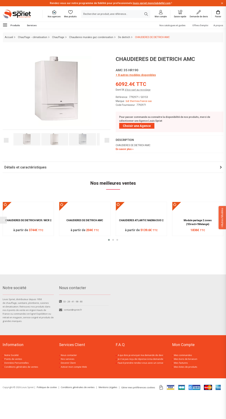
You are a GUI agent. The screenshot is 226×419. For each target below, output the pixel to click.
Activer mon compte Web (74, 389)
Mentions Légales (108, 409)
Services (32, 25)
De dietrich (124, 37)
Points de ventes (13, 381)
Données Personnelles (16, 385)
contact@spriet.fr (70, 332)
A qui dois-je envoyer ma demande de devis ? (142, 377)
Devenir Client (68, 385)
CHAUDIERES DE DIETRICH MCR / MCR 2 (28, 261)
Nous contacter (69, 377)
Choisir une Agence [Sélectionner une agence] (137, 126)
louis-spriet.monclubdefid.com (152, 3)
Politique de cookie (47, 409)
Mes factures (181, 385)
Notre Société (11, 377)
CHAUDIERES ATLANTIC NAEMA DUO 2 (141, 261)
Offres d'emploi (200, 25)
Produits (11, 25)
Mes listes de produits (185, 389)
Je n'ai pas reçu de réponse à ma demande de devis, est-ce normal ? (154, 381)
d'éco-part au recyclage (138, 89)
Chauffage (58, 37)
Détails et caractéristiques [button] (25, 167)
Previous (6, 140)
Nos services (67, 381)
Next (107, 140)
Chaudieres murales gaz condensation (91, 37)
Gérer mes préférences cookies (138, 409)
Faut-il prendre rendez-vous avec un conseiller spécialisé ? (149, 385)
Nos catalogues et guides (172, 25)
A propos (218, 25)
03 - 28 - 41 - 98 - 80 (70, 324)
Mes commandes (183, 377)
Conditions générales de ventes (21, 389)
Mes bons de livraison (185, 381)
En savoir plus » (124, 149)
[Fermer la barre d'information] (222, 3)
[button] (109, 281)
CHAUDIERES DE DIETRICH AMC (84, 261)
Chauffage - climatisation (32, 37)
